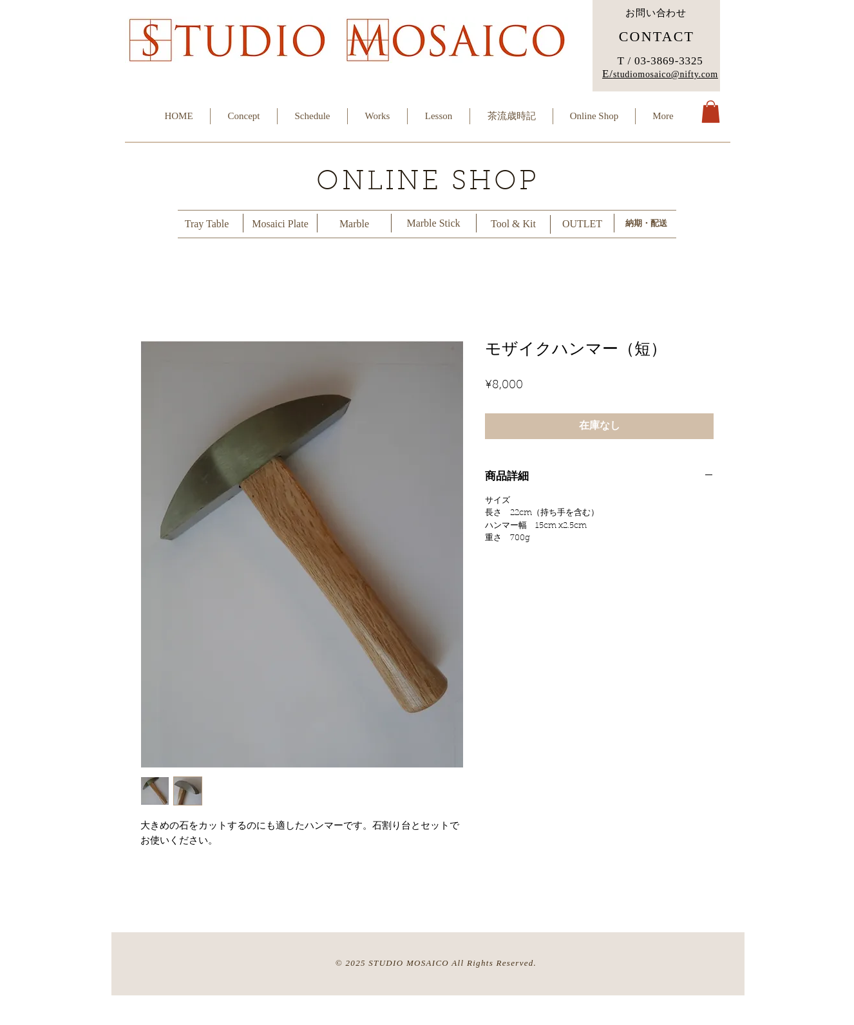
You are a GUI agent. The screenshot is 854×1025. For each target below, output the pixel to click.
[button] (710, 111)
